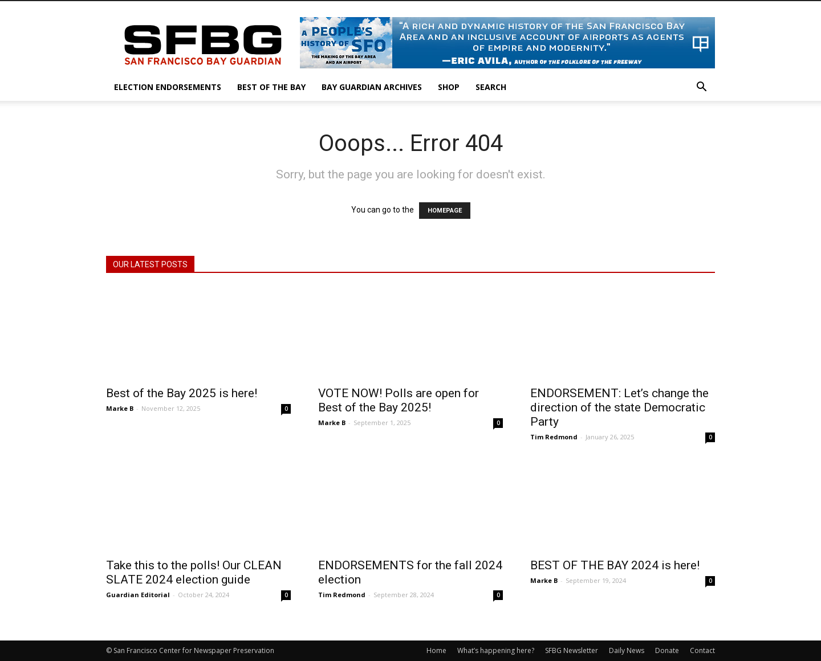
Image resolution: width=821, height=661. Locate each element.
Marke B (119, 408)
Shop (449, 86)
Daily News (626, 650)
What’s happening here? (495, 650)
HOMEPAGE (445, 210)
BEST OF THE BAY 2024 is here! (615, 565)
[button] (701, 88)
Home (436, 650)
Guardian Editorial (138, 594)
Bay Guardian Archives (372, 86)
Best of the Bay (271, 86)
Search (490, 86)
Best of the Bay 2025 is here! (181, 393)
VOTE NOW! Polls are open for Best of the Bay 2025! (398, 400)
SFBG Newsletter (571, 650)
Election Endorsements (167, 86)
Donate (667, 650)
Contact (702, 650)
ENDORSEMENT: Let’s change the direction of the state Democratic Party (619, 407)
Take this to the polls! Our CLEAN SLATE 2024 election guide (194, 572)
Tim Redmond (554, 436)
